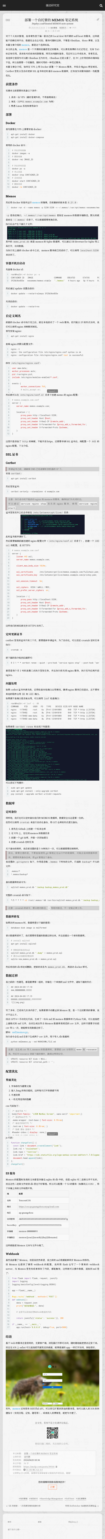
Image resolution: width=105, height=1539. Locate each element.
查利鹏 (27, 1456)
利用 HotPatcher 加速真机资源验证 (82, 1505)
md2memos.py (20, 1032)
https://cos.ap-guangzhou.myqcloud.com (39, 1206)
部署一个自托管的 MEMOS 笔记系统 (41, 1453)
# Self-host (69, 1498)
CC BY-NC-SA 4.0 (34, 1469)
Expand (52, 391)
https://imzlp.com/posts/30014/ (39, 1466)
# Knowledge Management (51, 1498)
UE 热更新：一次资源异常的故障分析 (23, 1505)
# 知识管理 (23, 1498)
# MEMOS (33, 1498)
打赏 (52, 1487)
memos (25, 44)
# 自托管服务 (81, 1498)
